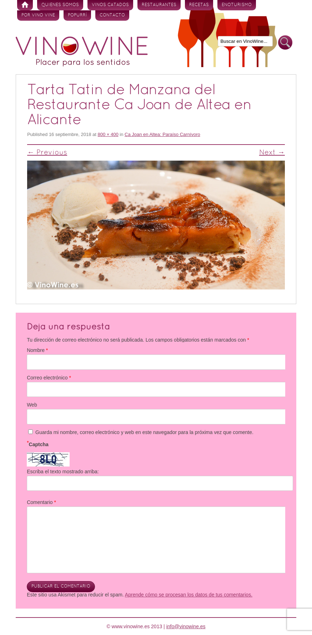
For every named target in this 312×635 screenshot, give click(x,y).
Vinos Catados (110, 5)
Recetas (199, 5)
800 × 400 (107, 134)
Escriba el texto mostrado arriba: (63, 471)
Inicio (25, 5)
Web (32, 405)
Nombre (37, 350)
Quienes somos (60, 5)
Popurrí (77, 15)
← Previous (47, 153)
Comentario (41, 502)
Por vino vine (38, 15)
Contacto (112, 15)
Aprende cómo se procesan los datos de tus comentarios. (188, 595)
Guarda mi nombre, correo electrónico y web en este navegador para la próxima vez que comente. (144, 432)
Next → (272, 153)
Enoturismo (237, 5)
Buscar (285, 42)
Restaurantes (159, 5)
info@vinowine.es (186, 626)
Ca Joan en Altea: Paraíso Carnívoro (162, 134)
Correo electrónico (49, 378)
